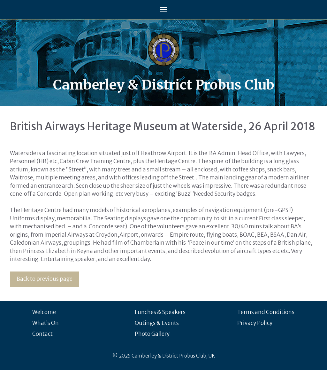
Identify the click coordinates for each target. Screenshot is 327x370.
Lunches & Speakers (160, 312)
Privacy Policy (254, 323)
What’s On (45, 323)
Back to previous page (44, 278)
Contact (42, 333)
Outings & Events (157, 323)
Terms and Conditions (265, 312)
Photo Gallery (152, 333)
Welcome (44, 312)
